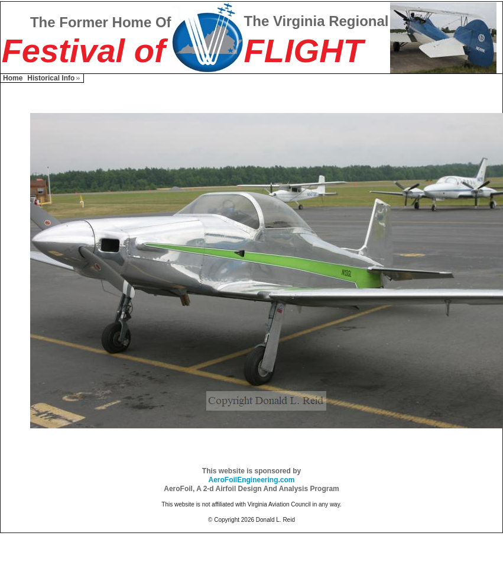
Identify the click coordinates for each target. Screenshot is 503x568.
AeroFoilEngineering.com (251, 480)
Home (12, 78)
